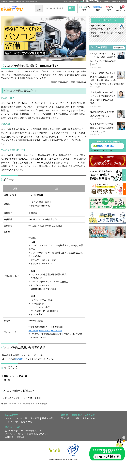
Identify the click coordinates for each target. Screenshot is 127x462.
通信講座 (34, 418)
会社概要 (9, 437)
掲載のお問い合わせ (119, 1)
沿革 (77, 418)
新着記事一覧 (119, 48)
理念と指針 (66, 418)
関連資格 (19, 359)
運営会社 (21, 437)
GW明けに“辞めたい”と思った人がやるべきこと (107, 115)
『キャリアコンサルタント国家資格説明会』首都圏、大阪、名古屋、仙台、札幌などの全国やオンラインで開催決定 (107, 80)
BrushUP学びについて (31, 430)
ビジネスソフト (12, 398)
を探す (97, 8)
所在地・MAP (88, 418)
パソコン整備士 (33, 398)
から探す (84, 8)
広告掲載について (37, 434)
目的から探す (48, 418)
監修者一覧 (26, 421)
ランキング (13, 421)
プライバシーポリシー (15, 434)
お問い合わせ (11, 430)
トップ (8, 418)
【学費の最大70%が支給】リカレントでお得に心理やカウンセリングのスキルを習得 (107, 99)
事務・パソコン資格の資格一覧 (15, 378)
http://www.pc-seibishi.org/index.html (45, 330)
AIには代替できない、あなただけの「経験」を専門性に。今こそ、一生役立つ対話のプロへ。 (107, 60)
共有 (39, 8)
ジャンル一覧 (21, 418)
